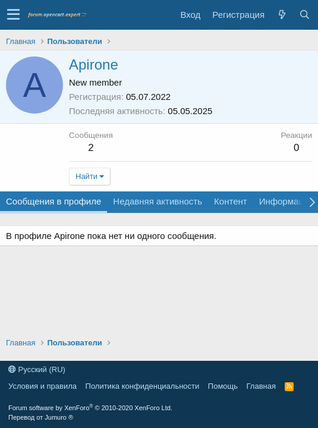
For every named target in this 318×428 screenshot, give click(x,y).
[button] (13, 15)
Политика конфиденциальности (143, 386)
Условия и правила (42, 386)
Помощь (223, 386)
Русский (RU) (36, 369)
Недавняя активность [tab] (157, 201)
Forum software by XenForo (90, 407)
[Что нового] (281, 15)
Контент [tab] (230, 201)
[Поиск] (304, 15)
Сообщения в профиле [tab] (53, 201)
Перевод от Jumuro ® (40, 417)
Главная (261, 386)
